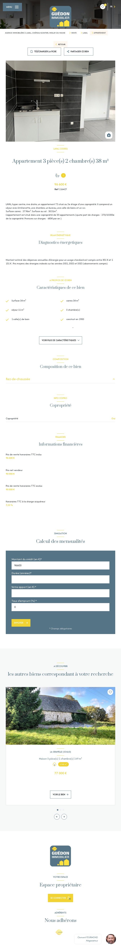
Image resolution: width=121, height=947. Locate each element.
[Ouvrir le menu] (12, 7)
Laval (85, 33)
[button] (64, 817)
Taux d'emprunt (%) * (24, 601)
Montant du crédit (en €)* (27, 559)
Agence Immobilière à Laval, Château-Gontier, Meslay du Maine (35, 32)
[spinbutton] (60, 607)
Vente (74, 33)
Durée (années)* (22, 573)
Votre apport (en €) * (24, 587)
